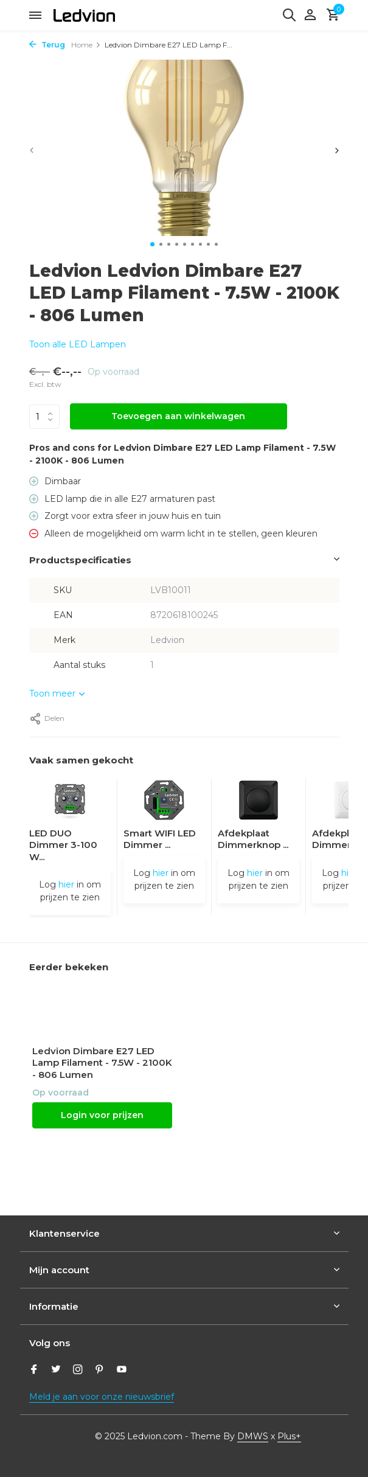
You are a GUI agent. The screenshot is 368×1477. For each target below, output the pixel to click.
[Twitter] (56, 1370)
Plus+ (289, 1436)
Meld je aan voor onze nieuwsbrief (101, 1396)
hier (66, 884)
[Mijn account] (310, 16)
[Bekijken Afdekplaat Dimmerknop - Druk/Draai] (258, 803)
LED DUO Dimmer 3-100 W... (63, 845)
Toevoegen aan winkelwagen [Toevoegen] (178, 416)
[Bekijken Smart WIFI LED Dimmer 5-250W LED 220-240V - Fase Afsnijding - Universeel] (164, 803)
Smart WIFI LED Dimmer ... (159, 839)
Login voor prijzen (102, 1115)
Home (86, 44)
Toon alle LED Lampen (77, 344)
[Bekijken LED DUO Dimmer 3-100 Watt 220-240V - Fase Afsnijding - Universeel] (70, 803)
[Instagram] (78, 1370)
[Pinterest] (100, 1370)
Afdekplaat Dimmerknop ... (253, 839)
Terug (47, 44)
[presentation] (31, 150)
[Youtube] (122, 1370)
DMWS (252, 1436)
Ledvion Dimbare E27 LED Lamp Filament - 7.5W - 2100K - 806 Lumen (102, 1062)
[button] (152, 244)
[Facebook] (34, 1370)
